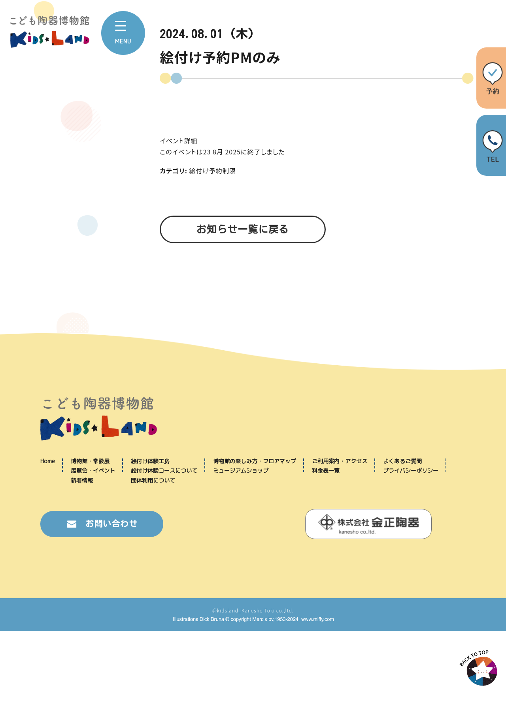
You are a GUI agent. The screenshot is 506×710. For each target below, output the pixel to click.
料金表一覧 (326, 549)
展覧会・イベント (93, 549)
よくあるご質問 (402, 540)
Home (47, 540)
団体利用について (153, 559)
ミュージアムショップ (240, 549)
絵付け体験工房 (150, 540)
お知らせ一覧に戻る (242, 229)
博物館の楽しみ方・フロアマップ (254, 540)
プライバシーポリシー (410, 549)
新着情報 (82, 559)
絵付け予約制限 (212, 170)
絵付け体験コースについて (164, 549)
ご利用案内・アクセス (339, 540)
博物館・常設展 (90, 540)
